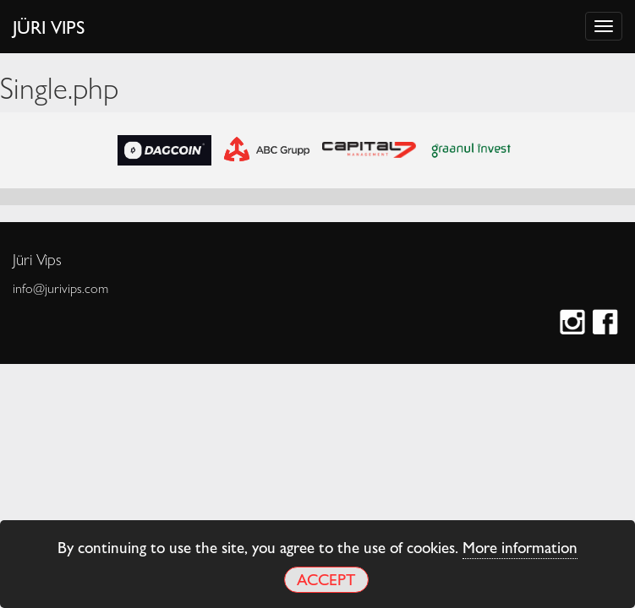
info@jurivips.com (60, 288)
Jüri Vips (49, 26)
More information (520, 546)
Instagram (574, 324)
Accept (326, 578)
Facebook (607, 324)
